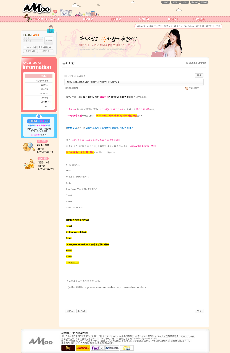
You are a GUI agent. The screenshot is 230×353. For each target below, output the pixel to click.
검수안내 (200, 26)
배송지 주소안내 (155, 26)
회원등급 (168, 26)
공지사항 (141, 26)
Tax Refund (189, 26)
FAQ (218, 26)
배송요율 (178, 26)
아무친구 (210, 26)
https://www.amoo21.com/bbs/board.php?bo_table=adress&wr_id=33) (115, 287)
